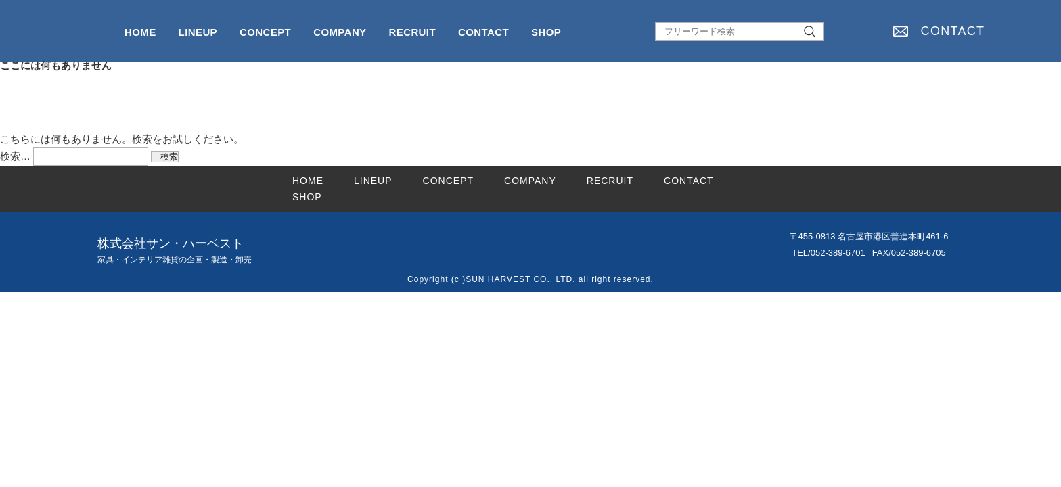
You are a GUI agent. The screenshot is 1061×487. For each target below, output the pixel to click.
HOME (140, 32)
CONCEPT (265, 32)
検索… (15, 156)
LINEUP (198, 32)
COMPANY (339, 32)
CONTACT (953, 31)
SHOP (546, 32)
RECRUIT (412, 32)
